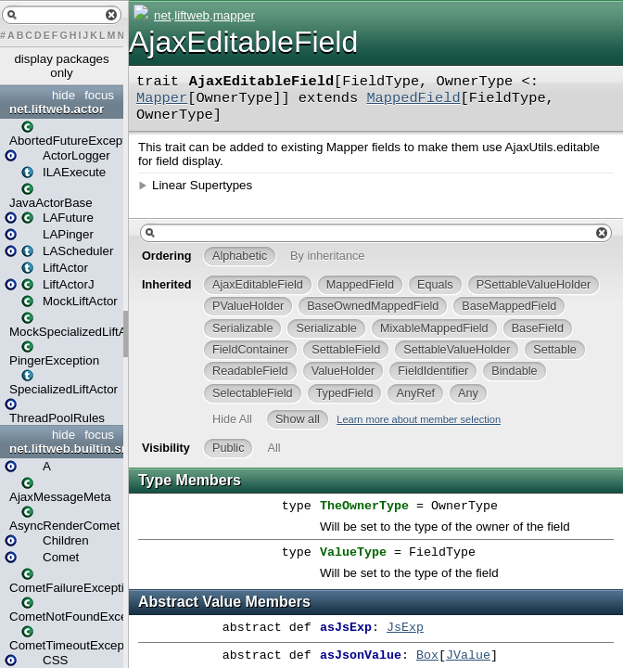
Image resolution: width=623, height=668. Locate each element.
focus (99, 95)
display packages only (61, 66)
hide (63, 95)
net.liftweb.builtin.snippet (64, 449)
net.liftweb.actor (56, 109)
